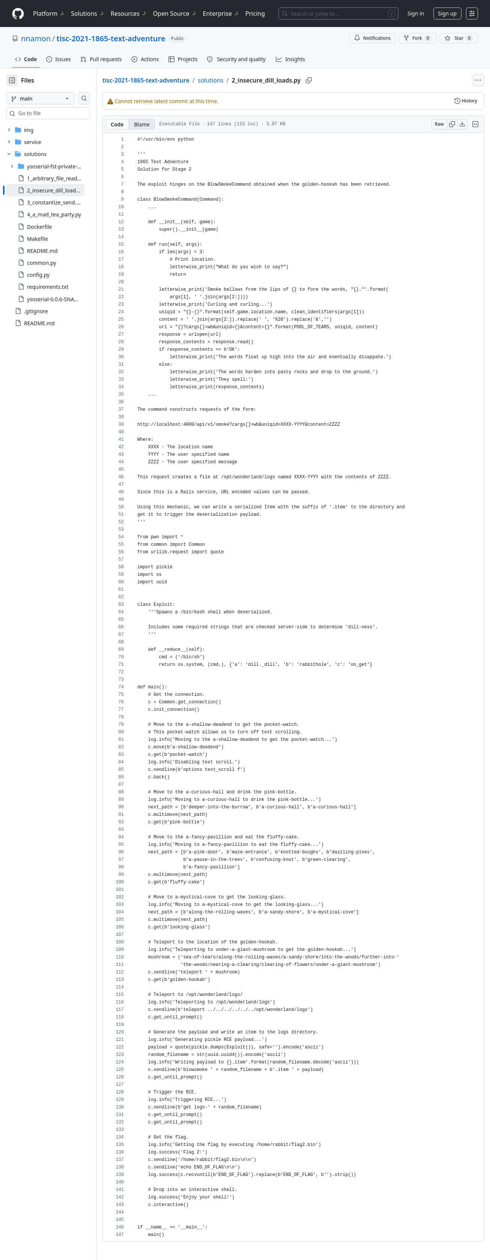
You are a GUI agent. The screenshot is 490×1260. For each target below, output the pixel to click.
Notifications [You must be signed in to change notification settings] (372, 38)
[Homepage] (18, 14)
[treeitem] (57, 190)
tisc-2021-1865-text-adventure (111, 38)
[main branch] (52, 98)
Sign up (447, 13)
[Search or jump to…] (338, 13)
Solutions (88, 13)
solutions (235, 80)
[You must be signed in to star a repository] (459, 38)
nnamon (36, 38)
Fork (417, 38)
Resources (129, 13)
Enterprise (221, 13)
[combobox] (63, 113)
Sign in (415, 13)
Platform (49, 13)
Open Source (175, 13)
